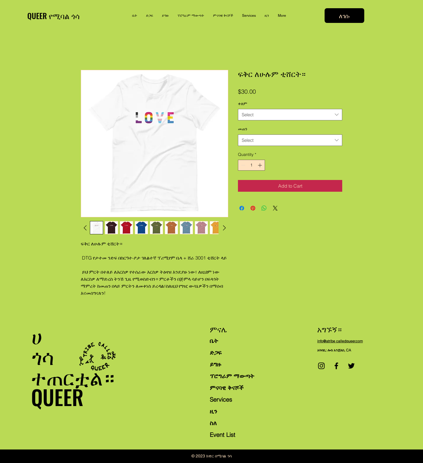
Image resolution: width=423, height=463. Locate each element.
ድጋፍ (215, 352)
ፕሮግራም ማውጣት (232, 376)
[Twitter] (351, 365)
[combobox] (290, 114)
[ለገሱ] (344, 15)
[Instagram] (321, 365)
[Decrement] (242, 165)
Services (221, 399)
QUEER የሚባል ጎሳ (53, 15)
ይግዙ (215, 364)
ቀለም (242, 103)
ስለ (213, 423)
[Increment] (260, 165)
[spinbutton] (251, 165)
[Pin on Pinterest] (252, 208)
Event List (222, 434)
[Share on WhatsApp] (264, 208)
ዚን (213, 411)
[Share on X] (275, 208)
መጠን (242, 129)
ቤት (214, 340)
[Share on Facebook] (241, 208)
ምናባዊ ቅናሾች (227, 387)
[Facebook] (336, 365)
